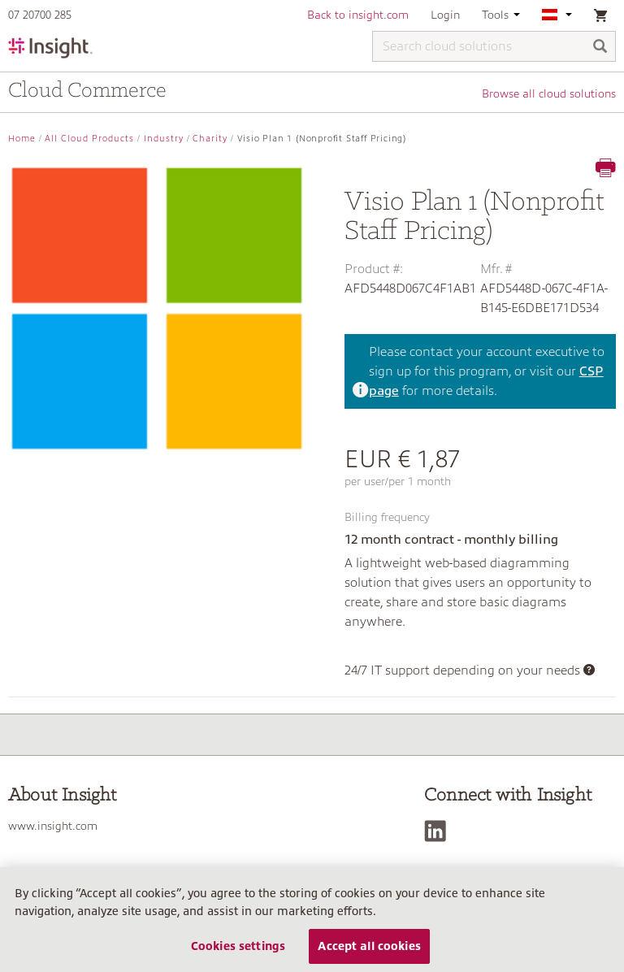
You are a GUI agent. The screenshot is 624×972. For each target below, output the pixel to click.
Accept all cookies (369, 945)
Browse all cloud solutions (549, 93)
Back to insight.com (358, 14)
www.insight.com (53, 825)
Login (445, 14)
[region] (312, 919)
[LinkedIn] (439, 831)
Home (22, 138)
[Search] (600, 47)
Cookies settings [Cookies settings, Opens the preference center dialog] (238, 945)
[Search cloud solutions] (494, 46)
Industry (164, 138)
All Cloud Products (89, 138)
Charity (210, 138)
